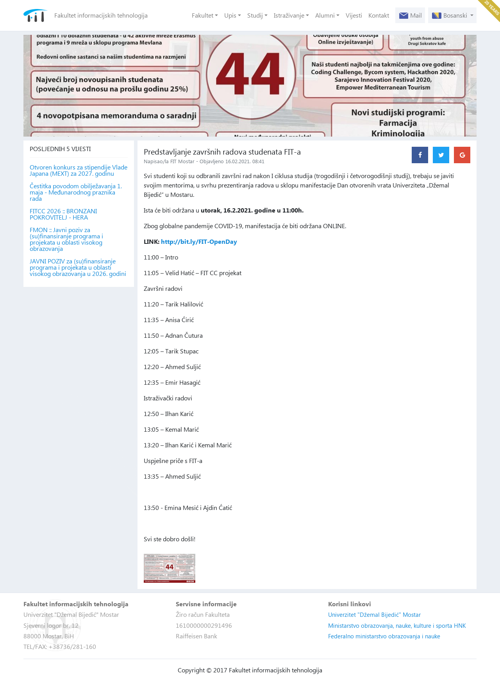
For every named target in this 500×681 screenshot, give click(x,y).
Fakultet (202, 15)
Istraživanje (289, 15)
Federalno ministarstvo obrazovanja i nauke (384, 636)
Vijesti (354, 15)
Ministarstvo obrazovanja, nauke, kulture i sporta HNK (397, 625)
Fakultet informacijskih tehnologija (101, 15)
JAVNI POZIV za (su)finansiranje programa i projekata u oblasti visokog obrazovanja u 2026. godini (78, 267)
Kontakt (378, 15)
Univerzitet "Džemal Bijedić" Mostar (374, 614)
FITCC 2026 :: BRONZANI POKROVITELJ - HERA (63, 214)
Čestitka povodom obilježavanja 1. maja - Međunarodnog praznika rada (76, 192)
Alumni (325, 15)
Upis (230, 15)
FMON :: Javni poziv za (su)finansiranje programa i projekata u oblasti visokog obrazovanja (66, 239)
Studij (255, 15)
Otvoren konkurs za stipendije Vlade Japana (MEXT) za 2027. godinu (78, 170)
